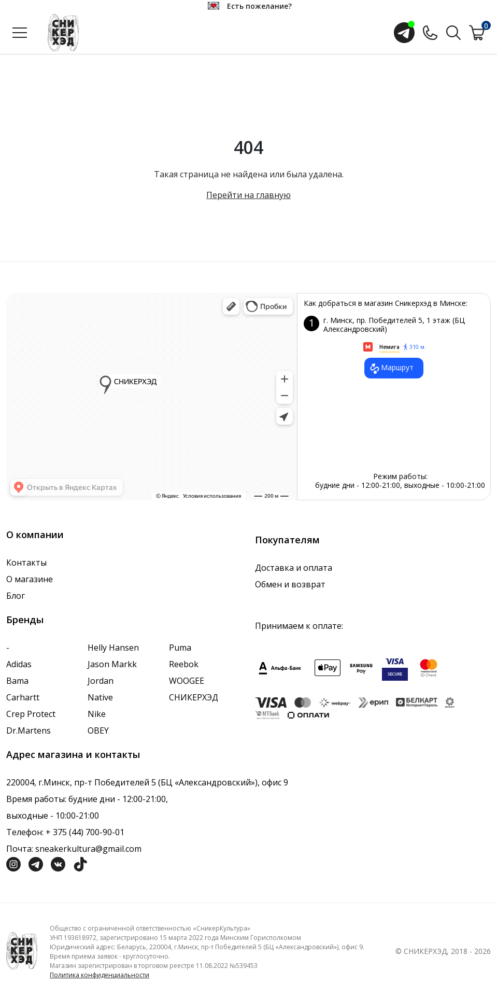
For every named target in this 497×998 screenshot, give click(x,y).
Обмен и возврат (290, 584)
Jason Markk (112, 664)
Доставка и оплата (293, 567)
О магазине (29, 579)
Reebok (183, 664)
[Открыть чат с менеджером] (404, 32)
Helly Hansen (113, 647)
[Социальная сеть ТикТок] (80, 863)
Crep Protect (30, 714)
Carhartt (22, 697)
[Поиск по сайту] (453, 31)
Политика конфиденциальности (99, 975)
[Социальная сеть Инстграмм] (13, 863)
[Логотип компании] (21, 949)
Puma (180, 647)
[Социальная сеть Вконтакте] (58, 863)
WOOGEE (186, 680)
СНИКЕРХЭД (193, 697)
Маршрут (391, 368)
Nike (97, 714)
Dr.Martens (28, 730)
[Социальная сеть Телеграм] (36, 863)
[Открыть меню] (19, 32)
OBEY (98, 730)
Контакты (26, 562)
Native (100, 697)
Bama (17, 680)
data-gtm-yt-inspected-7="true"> (151, 396)
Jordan (100, 680)
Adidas (19, 664)
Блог (15, 595)
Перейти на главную (248, 195)
